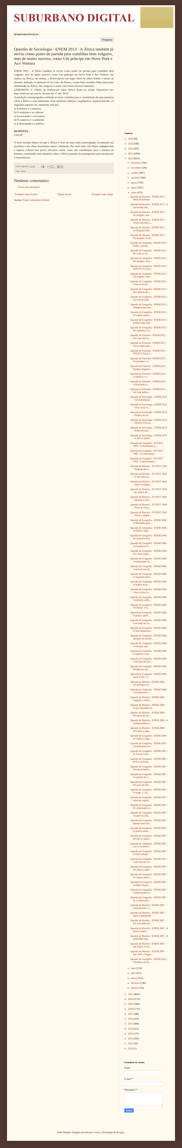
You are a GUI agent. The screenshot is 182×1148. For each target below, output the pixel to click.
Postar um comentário (29, 187)
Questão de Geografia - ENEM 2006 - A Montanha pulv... (149, 521)
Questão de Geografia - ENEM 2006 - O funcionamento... (149, 629)
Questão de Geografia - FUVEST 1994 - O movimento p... (146, 444)
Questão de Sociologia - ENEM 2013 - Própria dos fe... (148, 414)
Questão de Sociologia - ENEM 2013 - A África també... (148, 437)
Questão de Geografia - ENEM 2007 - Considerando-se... (149, 745)
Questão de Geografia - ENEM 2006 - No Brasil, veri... (149, 606)
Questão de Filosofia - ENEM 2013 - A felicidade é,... (148, 383)
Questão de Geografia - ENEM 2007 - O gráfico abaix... (149, 829)
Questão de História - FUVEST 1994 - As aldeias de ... (148, 491)
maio (133, 968)
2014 (131, 1028)
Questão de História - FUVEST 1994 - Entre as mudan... (148, 483)
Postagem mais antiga (102, 194)
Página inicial (64, 194)
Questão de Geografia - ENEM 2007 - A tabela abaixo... (149, 883)
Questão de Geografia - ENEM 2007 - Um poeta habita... (149, 768)
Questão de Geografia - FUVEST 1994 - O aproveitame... (146, 460)
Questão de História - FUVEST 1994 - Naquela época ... (148, 468)
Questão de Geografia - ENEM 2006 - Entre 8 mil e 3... (149, 675)
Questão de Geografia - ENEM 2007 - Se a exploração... (149, 899)
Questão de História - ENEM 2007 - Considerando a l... (148, 906)
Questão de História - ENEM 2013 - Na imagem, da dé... (148, 236)
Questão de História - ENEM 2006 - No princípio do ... (148, 683)
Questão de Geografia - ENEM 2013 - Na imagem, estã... (149, 275)
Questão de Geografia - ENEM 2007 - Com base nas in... (149, 860)
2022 (131, 158)
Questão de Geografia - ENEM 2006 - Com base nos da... (149, 568)
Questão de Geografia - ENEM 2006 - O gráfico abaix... (149, 614)
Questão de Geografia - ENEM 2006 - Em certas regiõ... (149, 552)
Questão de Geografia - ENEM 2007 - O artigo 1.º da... (149, 791)
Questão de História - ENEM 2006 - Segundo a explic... (148, 699)
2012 (131, 1038)
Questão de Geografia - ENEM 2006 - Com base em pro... (149, 660)
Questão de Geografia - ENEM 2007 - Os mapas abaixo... (149, 876)
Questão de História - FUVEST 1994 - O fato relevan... (148, 475)
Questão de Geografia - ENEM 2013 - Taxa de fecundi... (149, 298)
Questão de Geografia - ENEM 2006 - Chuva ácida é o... (149, 591)
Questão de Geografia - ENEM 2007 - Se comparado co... (149, 806)
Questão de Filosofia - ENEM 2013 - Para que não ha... (148, 337)
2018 (131, 1009)
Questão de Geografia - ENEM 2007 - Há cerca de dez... (149, 783)
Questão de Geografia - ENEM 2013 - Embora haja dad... (149, 321)
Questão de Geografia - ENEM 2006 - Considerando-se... (149, 560)
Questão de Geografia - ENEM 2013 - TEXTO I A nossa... (149, 267)
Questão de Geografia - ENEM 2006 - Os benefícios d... (149, 545)
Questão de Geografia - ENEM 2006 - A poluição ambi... (149, 599)
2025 (131, 143)
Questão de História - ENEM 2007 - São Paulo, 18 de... (148, 945)
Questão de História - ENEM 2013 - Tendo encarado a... (148, 221)
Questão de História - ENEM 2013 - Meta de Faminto (148, 198)
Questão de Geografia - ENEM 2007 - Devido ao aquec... (149, 837)
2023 (131, 153)
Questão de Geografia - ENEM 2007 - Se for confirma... (149, 760)
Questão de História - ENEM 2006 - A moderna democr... (149, 722)
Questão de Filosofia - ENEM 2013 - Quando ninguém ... (148, 367)
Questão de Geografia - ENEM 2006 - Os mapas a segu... (149, 737)
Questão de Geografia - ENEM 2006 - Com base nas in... (149, 622)
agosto (134, 182)
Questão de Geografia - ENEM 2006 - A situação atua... (149, 645)
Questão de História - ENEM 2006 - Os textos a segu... (148, 729)
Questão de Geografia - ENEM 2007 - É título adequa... (149, 853)
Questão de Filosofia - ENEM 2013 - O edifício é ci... (148, 375)
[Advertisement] (146, 55)
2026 (131, 138)
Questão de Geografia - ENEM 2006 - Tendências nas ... (149, 668)
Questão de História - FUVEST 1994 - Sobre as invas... (148, 506)
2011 (131, 1043)
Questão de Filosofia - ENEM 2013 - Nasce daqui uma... (148, 344)
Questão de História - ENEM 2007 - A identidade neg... (149, 937)
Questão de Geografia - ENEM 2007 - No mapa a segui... (149, 868)
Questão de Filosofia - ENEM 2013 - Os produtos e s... (148, 360)
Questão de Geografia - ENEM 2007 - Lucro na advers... (149, 845)
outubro (135, 173)
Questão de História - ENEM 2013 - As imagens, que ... (148, 213)
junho (134, 192)
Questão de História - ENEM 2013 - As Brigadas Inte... (148, 229)
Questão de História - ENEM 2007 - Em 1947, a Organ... (148, 953)
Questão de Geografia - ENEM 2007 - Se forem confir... (149, 752)
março (134, 978)
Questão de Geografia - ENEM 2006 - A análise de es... (149, 583)
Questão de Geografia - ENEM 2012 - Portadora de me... (149, 960)
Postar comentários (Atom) (36, 200)
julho (133, 187)
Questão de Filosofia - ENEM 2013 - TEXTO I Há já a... (148, 352)
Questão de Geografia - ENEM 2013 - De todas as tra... (149, 252)
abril (133, 973)
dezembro (136, 163)
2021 (131, 994)
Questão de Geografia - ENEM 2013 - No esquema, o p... (149, 329)
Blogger (120, 1132)
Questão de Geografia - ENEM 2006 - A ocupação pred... (149, 575)
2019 (131, 1004)
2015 (131, 1023)
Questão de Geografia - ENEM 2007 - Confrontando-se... (149, 891)
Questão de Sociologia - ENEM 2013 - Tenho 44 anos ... (148, 429)
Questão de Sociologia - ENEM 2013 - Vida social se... (148, 406)
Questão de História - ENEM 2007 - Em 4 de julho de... (148, 922)
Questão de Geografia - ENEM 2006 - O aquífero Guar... (149, 652)
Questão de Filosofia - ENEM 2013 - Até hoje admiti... (148, 390)
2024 (131, 148)
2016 (131, 1019)
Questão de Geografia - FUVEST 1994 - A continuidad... (146, 452)
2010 (131, 1048)
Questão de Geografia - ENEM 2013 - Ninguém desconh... (149, 306)
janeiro (134, 988)
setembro (136, 177)
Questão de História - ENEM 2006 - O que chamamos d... (148, 706)
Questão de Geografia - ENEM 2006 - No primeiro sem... (149, 537)
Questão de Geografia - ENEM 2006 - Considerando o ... (149, 691)
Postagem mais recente (26, 194)
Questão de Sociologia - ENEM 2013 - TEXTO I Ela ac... (148, 421)
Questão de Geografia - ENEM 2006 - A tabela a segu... (149, 529)
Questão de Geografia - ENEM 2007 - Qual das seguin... (149, 799)
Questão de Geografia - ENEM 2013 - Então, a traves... (149, 244)
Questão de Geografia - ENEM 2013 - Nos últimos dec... (149, 290)
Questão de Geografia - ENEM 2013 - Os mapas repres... (149, 313)
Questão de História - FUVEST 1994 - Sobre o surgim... (148, 514)
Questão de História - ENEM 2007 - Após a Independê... (148, 914)
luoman (97, 1132)
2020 (131, 999)
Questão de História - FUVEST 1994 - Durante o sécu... (148, 498)
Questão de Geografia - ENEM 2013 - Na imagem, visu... (149, 260)
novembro (136, 167)
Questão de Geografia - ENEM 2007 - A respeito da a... (149, 776)
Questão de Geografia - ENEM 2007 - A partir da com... (149, 814)
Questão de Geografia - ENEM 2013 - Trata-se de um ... (149, 283)
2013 (131, 1033)
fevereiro (135, 983)
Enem (23, 171)
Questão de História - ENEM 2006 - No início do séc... (148, 714)
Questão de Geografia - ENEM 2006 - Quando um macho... (149, 637)
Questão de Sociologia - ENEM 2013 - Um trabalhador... (148, 398)
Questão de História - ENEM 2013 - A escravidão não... (149, 206)
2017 (131, 1014)
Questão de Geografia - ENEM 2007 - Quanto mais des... (149, 822)
